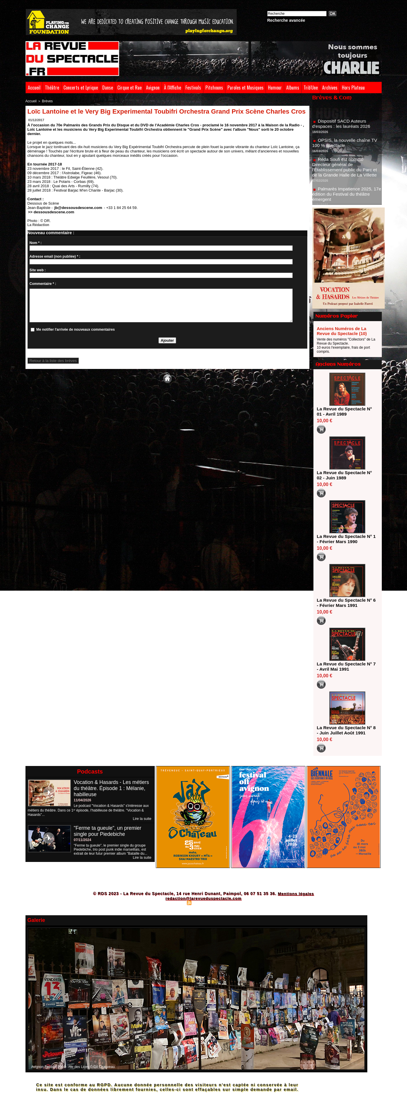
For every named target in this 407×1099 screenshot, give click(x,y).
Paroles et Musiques (245, 87)
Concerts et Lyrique (80, 87)
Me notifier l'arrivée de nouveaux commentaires (75, 329)
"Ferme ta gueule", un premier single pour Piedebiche (108, 831)
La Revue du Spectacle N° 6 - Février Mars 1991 (345, 603)
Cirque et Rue (129, 87)
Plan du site (174, 902)
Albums (292, 87)
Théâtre (52, 87)
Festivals (193, 87)
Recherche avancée (286, 20)
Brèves (46, 101)
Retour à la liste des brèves (51, 360)
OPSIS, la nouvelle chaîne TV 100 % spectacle (345, 145)
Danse (107, 87)
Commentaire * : (43, 283)
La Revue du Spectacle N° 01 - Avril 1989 (345, 411)
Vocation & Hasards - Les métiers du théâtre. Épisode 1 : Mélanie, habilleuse (112, 788)
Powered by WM (229, 902)
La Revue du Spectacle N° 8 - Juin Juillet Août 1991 (345, 730)
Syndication (203, 902)
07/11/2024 (82, 840)
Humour (275, 87)
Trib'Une (311, 87)
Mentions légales (296, 893)
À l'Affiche (172, 87)
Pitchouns (214, 87)
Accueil (34, 87)
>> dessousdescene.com (48, 212)
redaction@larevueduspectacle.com (203, 898)
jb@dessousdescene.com (75, 207)
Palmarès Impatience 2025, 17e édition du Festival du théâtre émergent (346, 196)
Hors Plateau (353, 87)
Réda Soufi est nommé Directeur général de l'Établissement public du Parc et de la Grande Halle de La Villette (345, 169)
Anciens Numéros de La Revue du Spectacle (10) (342, 331)
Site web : (38, 270)
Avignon (153, 87)
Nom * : (36, 242)
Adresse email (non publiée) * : (55, 256)
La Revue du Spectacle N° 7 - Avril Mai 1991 (345, 666)
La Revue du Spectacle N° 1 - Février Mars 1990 (345, 539)
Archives (329, 87)
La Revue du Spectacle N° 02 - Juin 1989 (345, 475)
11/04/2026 (82, 800)
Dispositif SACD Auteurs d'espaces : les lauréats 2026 (342, 126)
